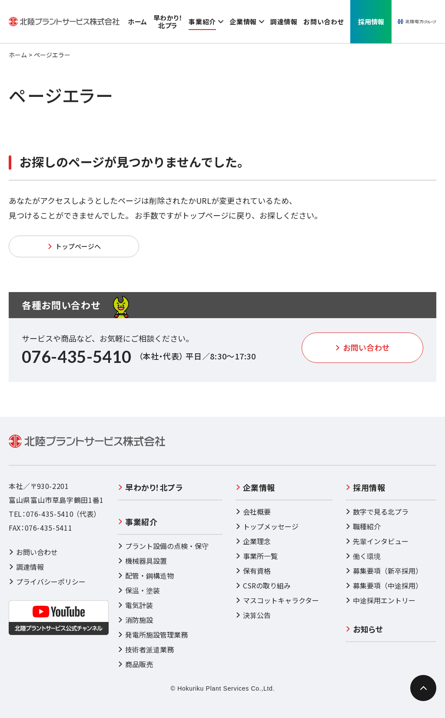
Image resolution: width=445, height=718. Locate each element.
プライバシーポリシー (47, 581)
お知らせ (364, 629)
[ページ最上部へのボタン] (423, 688)
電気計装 (135, 605)
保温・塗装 (139, 590)
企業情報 (255, 487)
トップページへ (74, 246)
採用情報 (365, 487)
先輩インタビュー (376, 541)
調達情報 (26, 567)
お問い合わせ (362, 347)
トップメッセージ (267, 526)
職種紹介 (363, 526)
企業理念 (253, 541)
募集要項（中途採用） (383, 585)
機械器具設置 (142, 561)
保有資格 (253, 571)
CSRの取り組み (263, 585)
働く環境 (363, 556)
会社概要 (253, 512)
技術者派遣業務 (146, 649)
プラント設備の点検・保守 (163, 546)
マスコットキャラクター (277, 600)
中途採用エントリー (380, 600)
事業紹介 (137, 522)
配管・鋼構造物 (146, 575)
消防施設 (135, 620)
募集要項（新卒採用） (383, 571)
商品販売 (135, 664)
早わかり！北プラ (150, 487)
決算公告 (253, 615)
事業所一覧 (257, 556)
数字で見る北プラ (376, 512)
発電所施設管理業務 (153, 635)
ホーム (18, 54)
